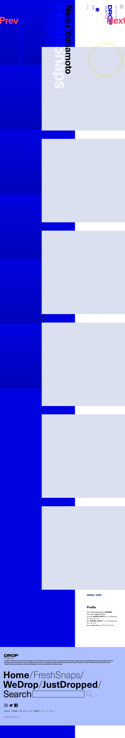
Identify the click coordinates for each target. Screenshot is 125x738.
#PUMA (98, 595)
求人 (30, 711)
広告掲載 (14, 711)
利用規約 (36, 711)
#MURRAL (90, 595)
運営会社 (7, 711)
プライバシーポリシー (48, 711)
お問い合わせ (23, 711)
